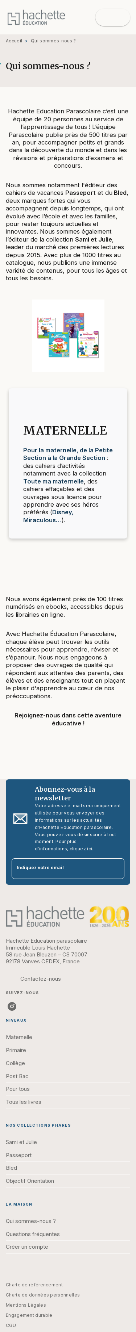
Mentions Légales (26, 1305)
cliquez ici (81, 848)
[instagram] (12, 1006)
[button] (68, 1037)
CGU (11, 1325)
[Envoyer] (115, 868)
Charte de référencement (34, 1284)
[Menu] (112, 17)
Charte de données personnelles (43, 1295)
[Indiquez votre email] (59, 868)
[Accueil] (36, 17)
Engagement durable (29, 1315)
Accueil (14, 40)
